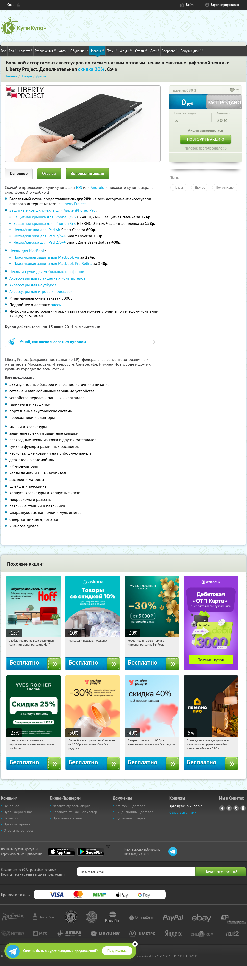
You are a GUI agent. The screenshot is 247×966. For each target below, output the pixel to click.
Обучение (79, 50)
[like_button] (232, 90)
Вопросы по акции (87, 173)
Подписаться (117, 950)
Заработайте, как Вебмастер (75, 812)
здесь (56, 304)
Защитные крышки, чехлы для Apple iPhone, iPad (52, 210)
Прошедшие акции (67, 818)
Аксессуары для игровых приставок (41, 291)
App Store (61, 852)
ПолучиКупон (191, 50)
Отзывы (49, 173)
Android (98, 187)
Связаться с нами (182, 812)
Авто (63, 50)
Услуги (126, 50)
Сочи (10, 5)
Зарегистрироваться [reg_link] (225, 5)
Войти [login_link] (190, 5)
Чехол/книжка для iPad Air (36, 229)
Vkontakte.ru (229, 808)
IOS (79, 187)
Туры (112, 50)
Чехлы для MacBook (27, 250)
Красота (25, 50)
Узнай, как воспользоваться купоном (53, 341)
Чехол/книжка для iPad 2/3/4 (39, 235)
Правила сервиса (17, 824)
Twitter (236, 808)
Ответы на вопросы (19, 830)
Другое (200, 187)
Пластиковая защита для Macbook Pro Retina (52, 263)
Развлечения (45, 50)
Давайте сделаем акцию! (72, 806)
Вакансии (11, 818)
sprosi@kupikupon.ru (186, 806)
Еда (12, 50)
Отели (141, 50)
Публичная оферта (130, 818)
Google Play (90, 852)
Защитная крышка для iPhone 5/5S (44, 216)
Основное (19, 173)
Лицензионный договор (134, 812)
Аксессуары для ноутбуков (32, 284)
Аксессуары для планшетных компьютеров (47, 278)
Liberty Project (74, 203)
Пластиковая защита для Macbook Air (46, 257)
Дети (154, 50)
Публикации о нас (18, 812)
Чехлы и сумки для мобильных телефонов (46, 271)
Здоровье (170, 50)
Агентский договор (130, 806)
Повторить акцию (205, 139)
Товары (97, 50)
